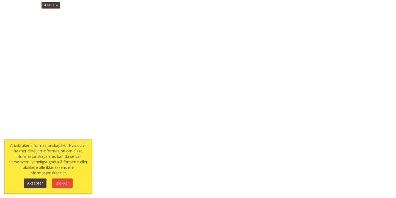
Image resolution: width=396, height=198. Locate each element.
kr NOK (50, 5)
